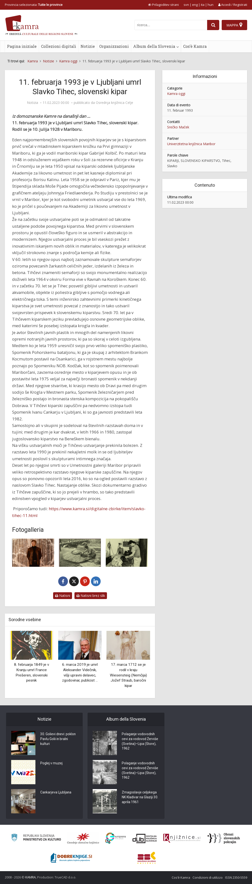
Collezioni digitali (58, 46)
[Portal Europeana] (115, 838)
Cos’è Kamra (195, 46)
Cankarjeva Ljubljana (56, 793)
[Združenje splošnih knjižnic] (147, 858)
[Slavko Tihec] (33, 553)
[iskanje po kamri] (170, 25)
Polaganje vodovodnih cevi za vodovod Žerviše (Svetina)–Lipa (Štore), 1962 (140, 742)
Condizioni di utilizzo (208, 877)
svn (186, 4)
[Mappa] (234, 25)
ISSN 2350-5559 (236, 877)
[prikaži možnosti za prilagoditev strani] (163, 4)
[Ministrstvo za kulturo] (36, 838)
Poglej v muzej (51, 764)
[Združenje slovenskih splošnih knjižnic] (182, 838)
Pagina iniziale (22, 46)
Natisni (62, 595)
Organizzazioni (114, 46)
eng (195, 4)
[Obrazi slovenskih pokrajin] (223, 838)
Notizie (88, 46)
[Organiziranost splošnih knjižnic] (83, 838)
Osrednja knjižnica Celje (114, 102)
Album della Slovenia (154, 46)
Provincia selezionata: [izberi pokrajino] (34, 4)
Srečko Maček (178, 127)
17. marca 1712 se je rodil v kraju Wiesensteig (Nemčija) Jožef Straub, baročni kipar (128, 675)
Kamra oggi (176, 93)
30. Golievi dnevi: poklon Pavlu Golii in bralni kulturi (58, 739)
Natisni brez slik (90, 595)
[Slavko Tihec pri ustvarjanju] (127, 553)
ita (202, 4)
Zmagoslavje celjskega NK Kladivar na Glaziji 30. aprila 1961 (140, 797)
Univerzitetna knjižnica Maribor (191, 144)
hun (210, 4)
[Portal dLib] (144, 838)
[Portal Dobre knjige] (71, 858)
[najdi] (213, 25)
